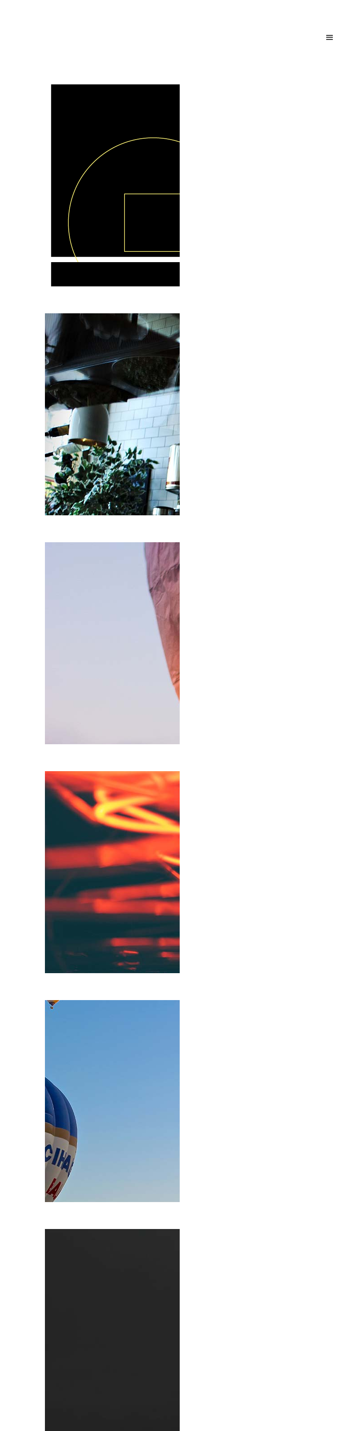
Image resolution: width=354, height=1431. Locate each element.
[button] (330, 37)
